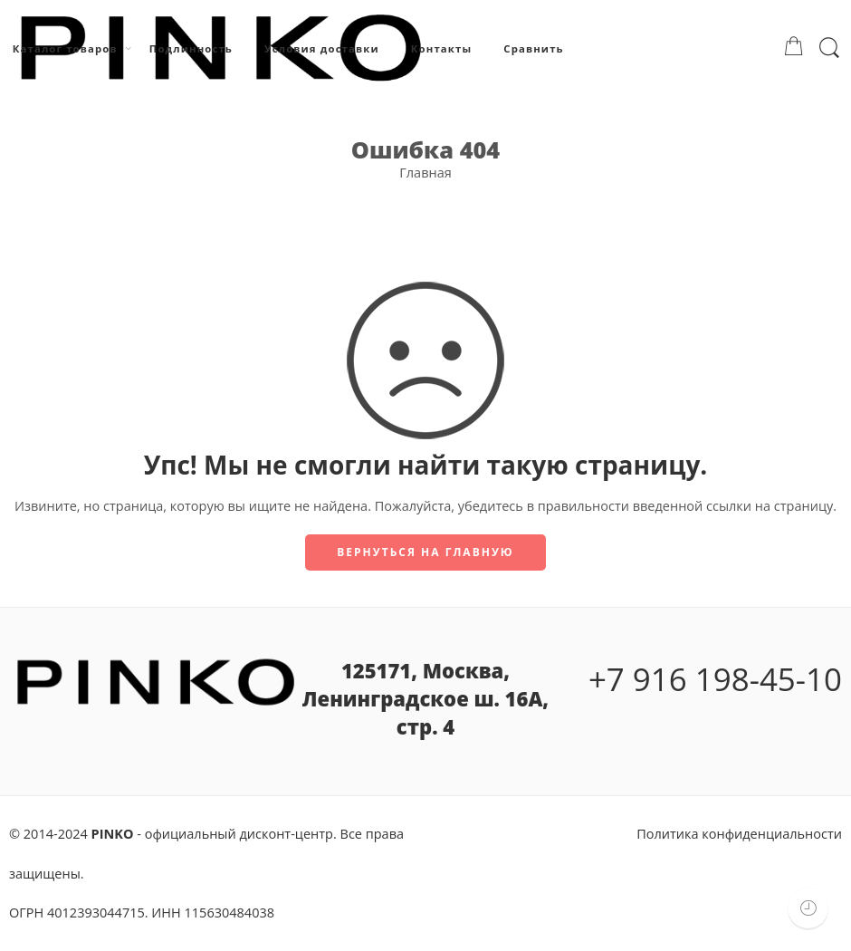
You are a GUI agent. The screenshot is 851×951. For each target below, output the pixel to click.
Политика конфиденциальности (739, 833)
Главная (425, 172)
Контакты (441, 48)
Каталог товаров (65, 49)
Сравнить (533, 48)
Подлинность (191, 48)
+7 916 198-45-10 (715, 679)
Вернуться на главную (425, 552)
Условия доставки (321, 48)
